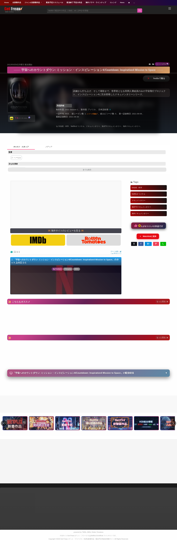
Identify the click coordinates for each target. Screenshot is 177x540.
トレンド (113, 2)
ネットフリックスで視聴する (156, 78)
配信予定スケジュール (54, 2)
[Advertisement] (88, 35)
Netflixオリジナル (77, 126)
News (122, 2)
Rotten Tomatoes (97, 532)
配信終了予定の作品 (74, 2)
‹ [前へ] (3, 423)
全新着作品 (16, 2)
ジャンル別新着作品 (33, 2)
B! (148, 244)
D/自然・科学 (63, 126)
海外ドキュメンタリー (131, 126)
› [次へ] (173, 423)
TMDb (84, 532)
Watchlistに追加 (147, 236)
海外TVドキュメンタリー (111, 126)
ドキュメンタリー (93, 126)
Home (6, 2)
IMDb (89, 532)
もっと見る (162, 301)
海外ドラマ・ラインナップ (96, 2)
